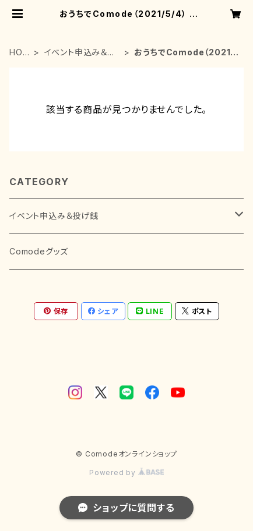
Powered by (126, 472)
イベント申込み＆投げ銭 (80, 52)
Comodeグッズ (38, 251)
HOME (19, 52)
